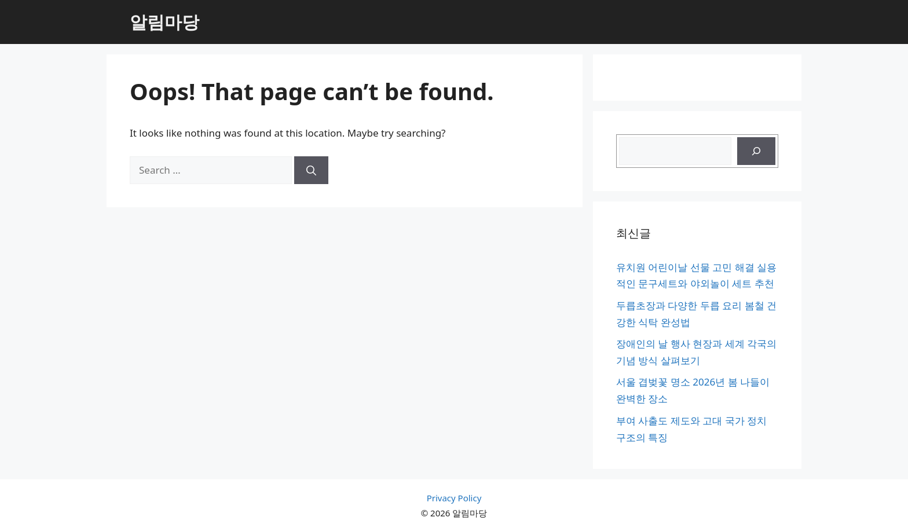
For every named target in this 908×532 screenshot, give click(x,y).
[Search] (311, 170)
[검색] (756, 151)
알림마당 (164, 22)
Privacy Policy (454, 498)
